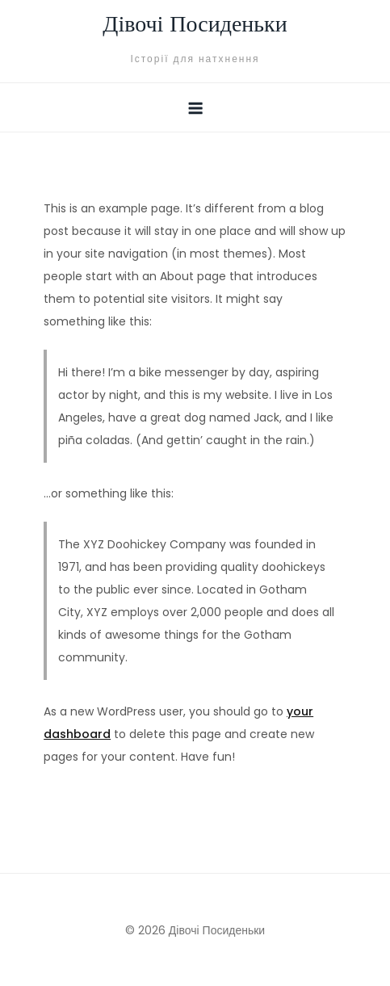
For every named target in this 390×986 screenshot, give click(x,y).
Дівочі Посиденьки (195, 25)
